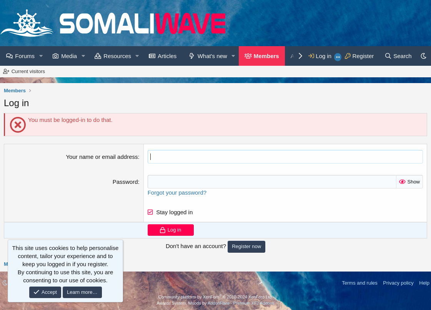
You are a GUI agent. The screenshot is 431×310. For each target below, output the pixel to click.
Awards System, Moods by (215, 303)
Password (125, 181)
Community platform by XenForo (215, 297)
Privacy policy (398, 283)
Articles (167, 56)
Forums (25, 56)
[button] (40, 56)
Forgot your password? (177, 192)
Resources (117, 56)
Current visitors (28, 71)
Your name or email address (102, 156)
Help (424, 283)
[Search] (398, 56)
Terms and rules (359, 283)
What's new (212, 56)
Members (266, 56)
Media (69, 56)
